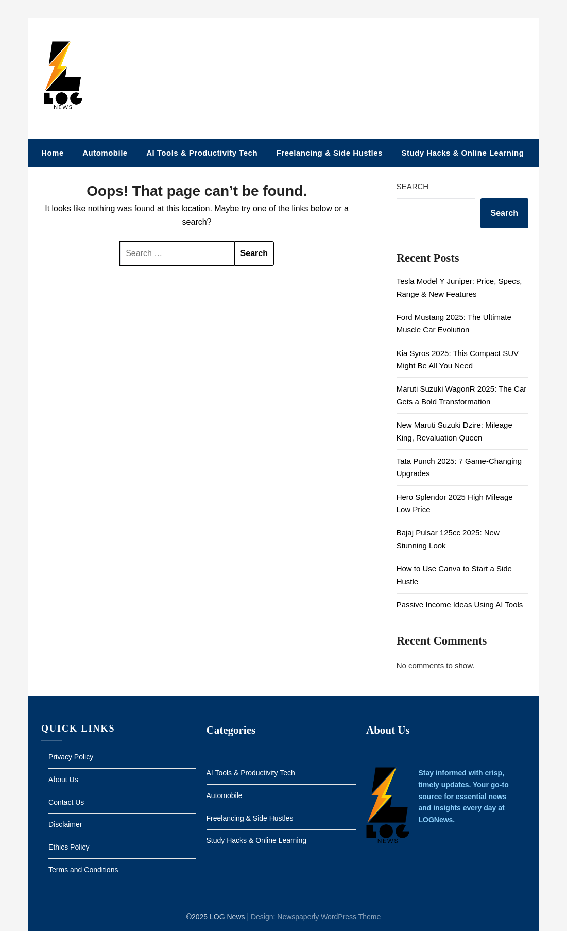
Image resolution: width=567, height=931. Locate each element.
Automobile (105, 152)
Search (413, 186)
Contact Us (66, 802)
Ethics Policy (68, 847)
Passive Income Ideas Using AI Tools (460, 604)
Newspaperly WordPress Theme (329, 916)
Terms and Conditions (83, 870)
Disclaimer (65, 824)
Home (52, 152)
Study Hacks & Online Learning (462, 152)
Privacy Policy (70, 757)
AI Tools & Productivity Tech (201, 152)
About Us (63, 779)
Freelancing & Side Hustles (330, 152)
